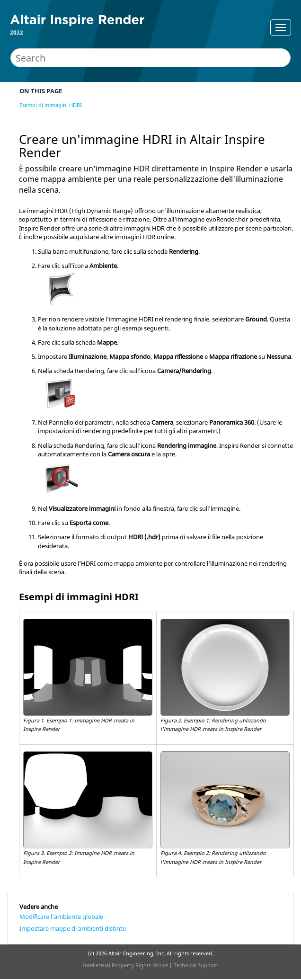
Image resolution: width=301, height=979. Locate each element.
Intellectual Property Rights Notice (125, 965)
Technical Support (196, 965)
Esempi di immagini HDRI (50, 104)
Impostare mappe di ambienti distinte (72, 928)
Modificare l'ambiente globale (61, 916)
